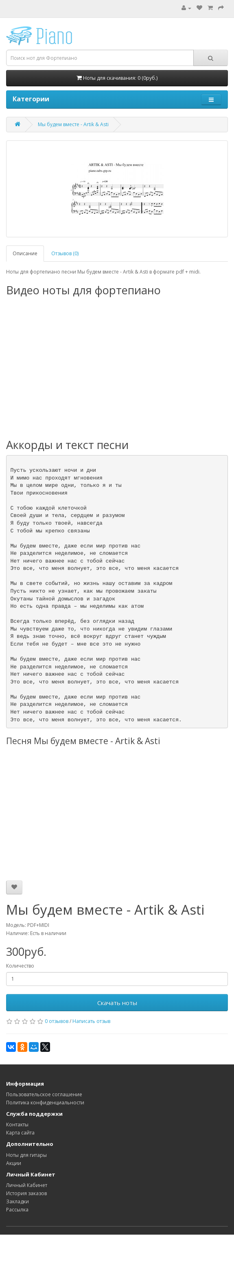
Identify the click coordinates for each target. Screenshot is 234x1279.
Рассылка (17, 1209)
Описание (25, 253)
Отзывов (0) (65, 253)
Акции (13, 1163)
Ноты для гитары (26, 1155)
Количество (20, 965)
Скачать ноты (117, 1003)
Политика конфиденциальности (45, 1102)
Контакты (17, 1124)
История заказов (26, 1193)
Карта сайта (20, 1132)
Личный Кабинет (26, 1185)
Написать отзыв (91, 1021)
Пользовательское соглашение (44, 1094)
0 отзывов (56, 1021)
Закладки (17, 1201)
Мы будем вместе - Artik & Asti (73, 124)
